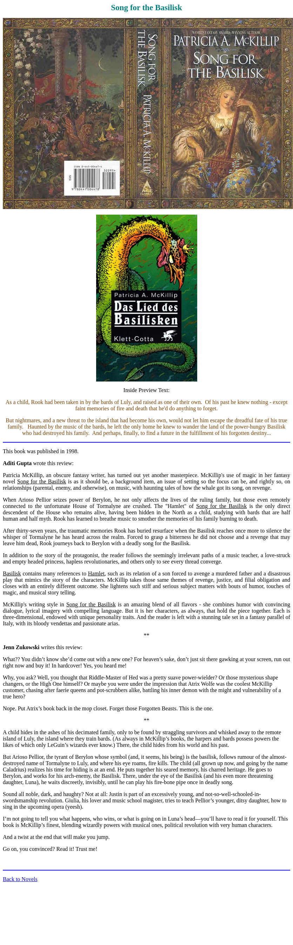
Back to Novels (20, 879)
